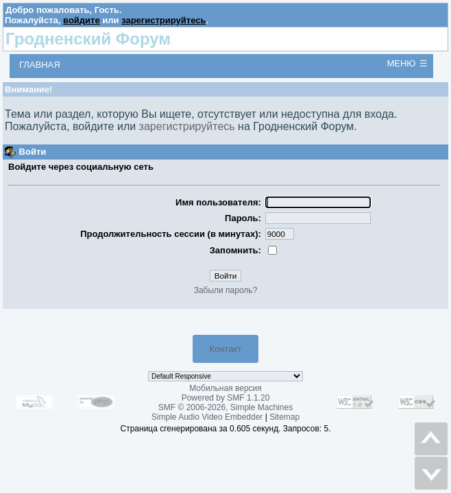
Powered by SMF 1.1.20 (226, 398)
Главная (39, 65)
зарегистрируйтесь (163, 20)
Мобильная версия (225, 388)
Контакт (226, 349)
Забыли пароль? (226, 290)
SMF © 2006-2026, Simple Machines (225, 407)
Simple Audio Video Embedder (207, 417)
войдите (81, 20)
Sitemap (284, 417)
